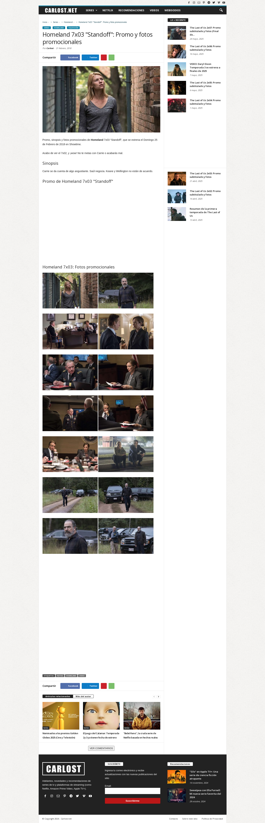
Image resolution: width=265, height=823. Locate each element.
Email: (108, 785)
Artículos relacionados (57, 696)
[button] (221, 10)
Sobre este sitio (189, 818)
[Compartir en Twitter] (90, 57)
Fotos (60, 676)
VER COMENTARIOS (101, 748)
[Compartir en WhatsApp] (111, 57)
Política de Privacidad (212, 818)
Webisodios (173, 10)
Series (91, 10)
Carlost (50, 48)
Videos (154, 10)
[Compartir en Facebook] (70, 57)
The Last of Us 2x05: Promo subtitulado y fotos (205, 84)
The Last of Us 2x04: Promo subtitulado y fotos (205, 102)
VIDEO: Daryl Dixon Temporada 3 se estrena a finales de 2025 (205, 67)
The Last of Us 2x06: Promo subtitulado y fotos (205, 48)
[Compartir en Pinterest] (104, 57)
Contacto (173, 818)
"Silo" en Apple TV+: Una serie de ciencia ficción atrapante (204, 775)
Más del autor (83, 696)
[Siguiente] (158, 696)
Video (82, 676)
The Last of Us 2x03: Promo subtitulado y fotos (205, 175)
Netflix (108, 10)
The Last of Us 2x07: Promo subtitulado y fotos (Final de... (205, 31)
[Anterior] (154, 696)
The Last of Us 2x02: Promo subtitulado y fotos (205, 192)
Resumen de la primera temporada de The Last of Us (205, 212)
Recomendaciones (131, 10)
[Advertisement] (101, 589)
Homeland (71, 676)
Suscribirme (132, 800)
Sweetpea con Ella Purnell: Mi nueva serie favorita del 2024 (205, 794)
